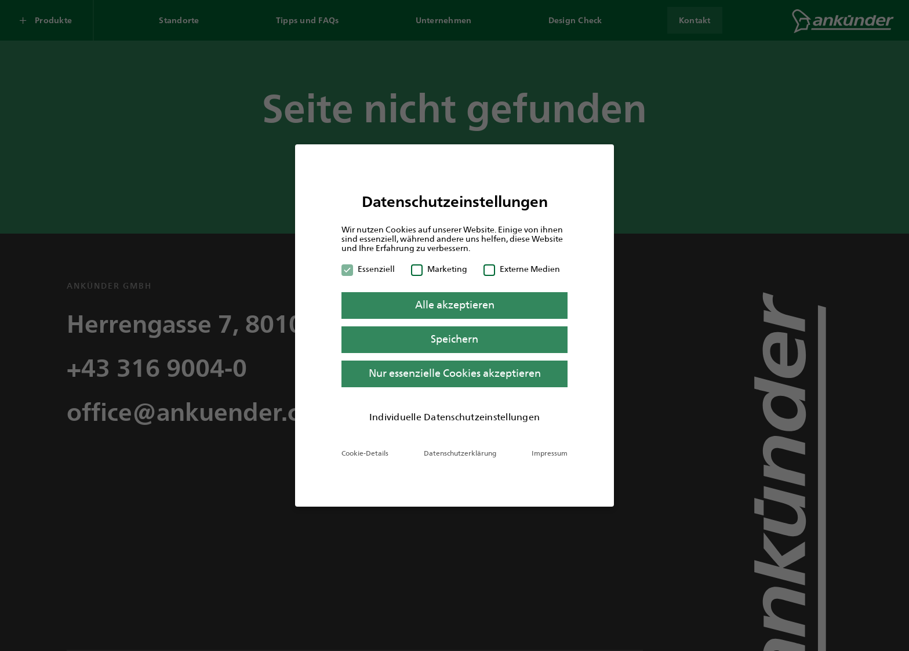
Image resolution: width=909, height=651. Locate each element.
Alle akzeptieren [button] (455, 305)
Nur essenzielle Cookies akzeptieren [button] (455, 373)
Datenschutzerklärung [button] (460, 453)
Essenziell (368, 269)
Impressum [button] (550, 453)
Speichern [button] (454, 339)
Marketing (439, 269)
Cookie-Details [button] (364, 453)
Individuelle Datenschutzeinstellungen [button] (454, 417)
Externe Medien (521, 269)
